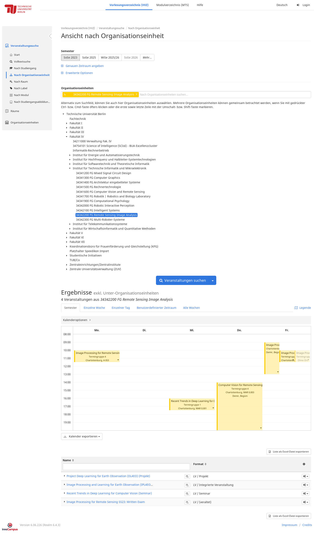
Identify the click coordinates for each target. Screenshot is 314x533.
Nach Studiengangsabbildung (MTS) (30, 102)
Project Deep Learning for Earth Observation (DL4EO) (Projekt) (108, 476)
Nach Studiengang (22, 68)
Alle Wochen (191, 308)
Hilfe (200, 5)
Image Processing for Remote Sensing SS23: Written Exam (106, 502)
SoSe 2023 (70, 57)
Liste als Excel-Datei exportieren (289, 451)
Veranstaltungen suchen (182, 280)
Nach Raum (18, 81)
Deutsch (282, 5)
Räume (11, 111)
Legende (303, 308)
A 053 (106, 360)
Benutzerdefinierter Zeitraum (156, 308)
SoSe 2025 (89, 57)
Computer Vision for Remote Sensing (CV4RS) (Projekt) (251, 385)
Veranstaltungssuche (21, 45)
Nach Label (18, 88)
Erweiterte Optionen (77, 73)
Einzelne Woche (94, 308)
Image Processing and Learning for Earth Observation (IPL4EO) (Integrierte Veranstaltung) (128, 485)
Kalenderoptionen (75, 320)
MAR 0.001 (201, 408)
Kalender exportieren (82, 436)
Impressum (289, 525)
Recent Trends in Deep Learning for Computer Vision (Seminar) (208, 401)
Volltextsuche (19, 61)
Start (14, 55)
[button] (118, 359)
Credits (307, 525)
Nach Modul (19, 95)
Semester (67, 51)
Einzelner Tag (121, 308)
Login (303, 5)
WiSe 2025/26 (110, 57)
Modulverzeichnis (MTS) (172, 5)
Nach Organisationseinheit (29, 75)
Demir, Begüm (240, 395)
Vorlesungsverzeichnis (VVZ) (129, 5)
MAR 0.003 (248, 392)
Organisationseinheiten (21, 122)
